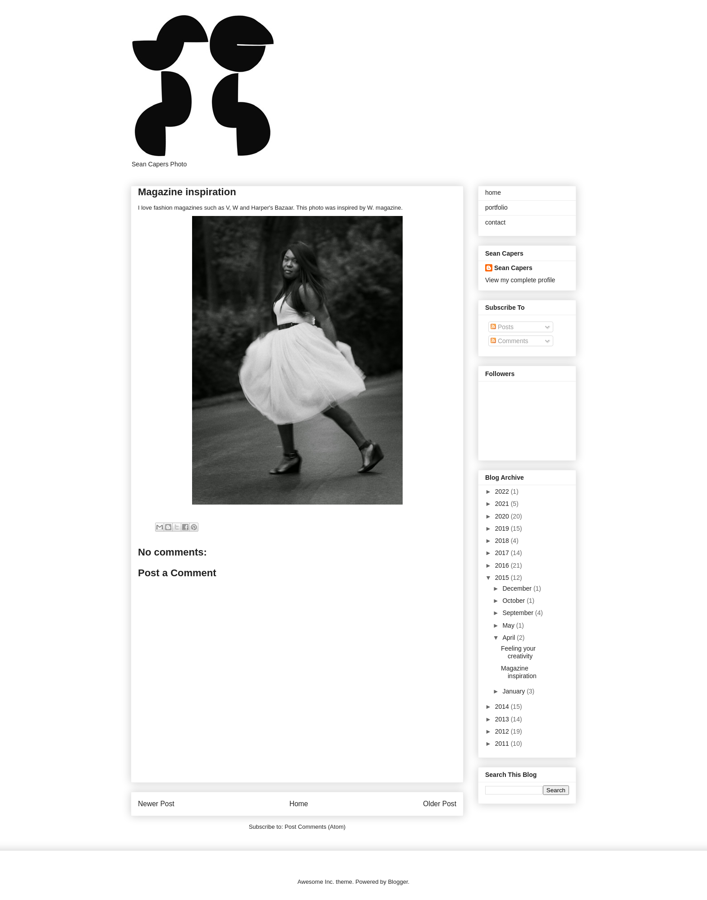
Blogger (398, 881)
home (493, 192)
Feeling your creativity (518, 652)
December (517, 588)
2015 (503, 577)
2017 (503, 552)
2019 (503, 528)
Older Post (439, 804)
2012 (503, 731)
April (509, 637)
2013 (503, 719)
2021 (503, 503)
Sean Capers (513, 267)
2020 (503, 516)
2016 (503, 565)
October (514, 600)
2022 (503, 491)
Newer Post (156, 804)
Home (298, 804)
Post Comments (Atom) (315, 826)
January (514, 691)
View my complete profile (520, 280)
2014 (503, 706)
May (509, 625)
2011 (503, 743)
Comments (509, 340)
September (518, 612)
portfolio (496, 207)
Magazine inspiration (519, 672)
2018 (503, 540)
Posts (502, 327)
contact (495, 222)
